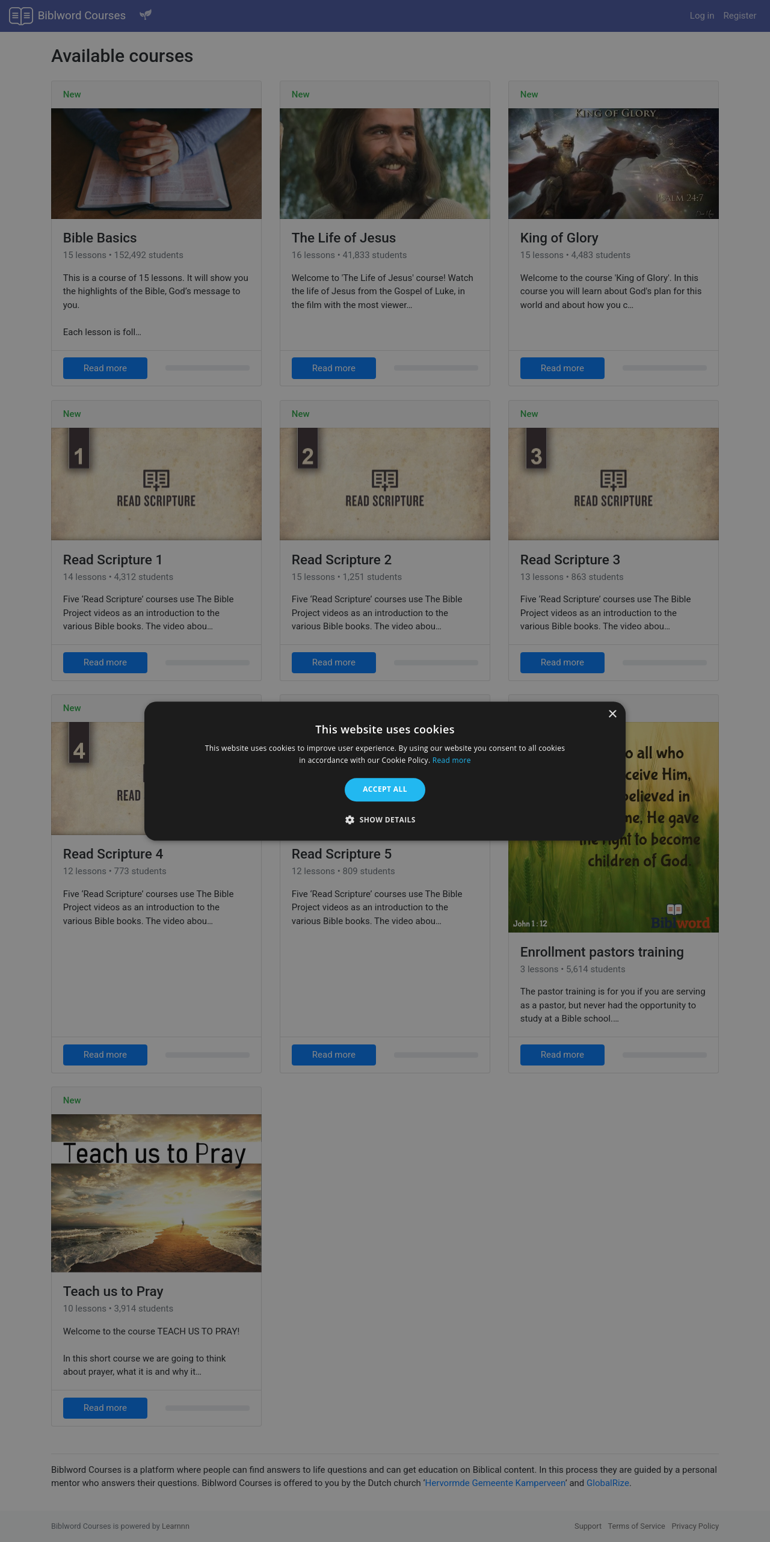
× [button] (612, 714)
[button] (385, 819)
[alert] (385, 771)
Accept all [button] (385, 790)
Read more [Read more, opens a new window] (452, 760)
